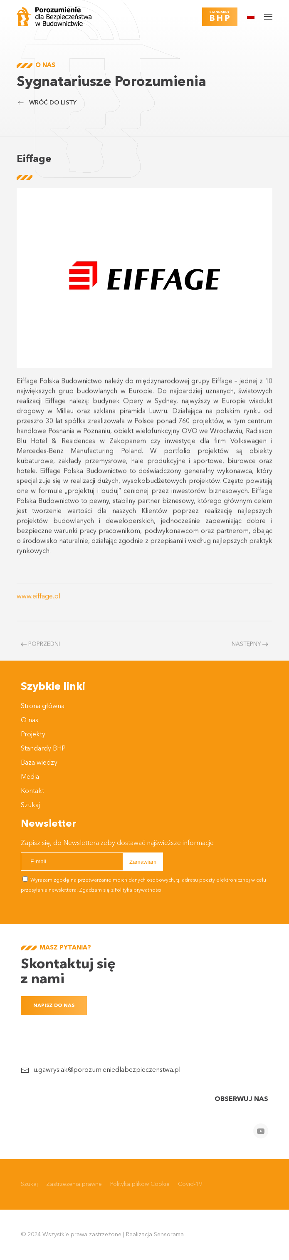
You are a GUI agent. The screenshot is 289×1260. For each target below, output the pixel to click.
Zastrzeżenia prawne (74, 1184)
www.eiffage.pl (38, 605)
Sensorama (169, 1235)
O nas (29, 720)
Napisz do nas (53, 1005)
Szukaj (30, 805)
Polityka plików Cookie (140, 1184)
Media (30, 777)
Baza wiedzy (39, 763)
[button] (251, 16)
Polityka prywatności (138, 890)
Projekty (33, 734)
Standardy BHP (43, 749)
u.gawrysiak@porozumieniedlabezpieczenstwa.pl (106, 1070)
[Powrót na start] (54, 16)
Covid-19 (190, 1184)
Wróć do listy (47, 103)
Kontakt (32, 791)
